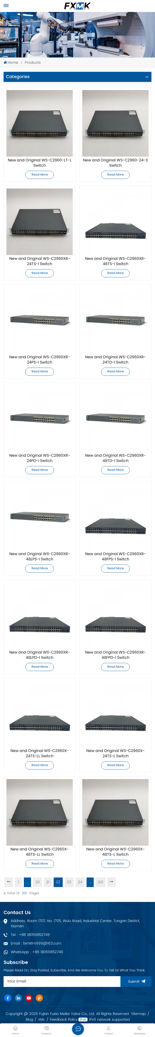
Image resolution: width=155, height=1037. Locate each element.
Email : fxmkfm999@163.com (36, 943)
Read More (39, 174)
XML (41, 1020)
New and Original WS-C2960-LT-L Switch (40, 163)
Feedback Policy (64, 1020)
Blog (29, 1020)
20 (37, 882)
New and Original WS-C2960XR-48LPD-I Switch (39, 655)
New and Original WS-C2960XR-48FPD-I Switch (115, 655)
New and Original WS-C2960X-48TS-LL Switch (39, 852)
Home (11, 63)
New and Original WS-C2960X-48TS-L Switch (115, 852)
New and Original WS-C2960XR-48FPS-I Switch (115, 557)
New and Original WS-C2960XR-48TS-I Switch (115, 261)
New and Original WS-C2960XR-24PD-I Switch (39, 458)
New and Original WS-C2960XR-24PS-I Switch (39, 360)
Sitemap (138, 1014)
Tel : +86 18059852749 (30, 935)
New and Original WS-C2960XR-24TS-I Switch (39, 261)
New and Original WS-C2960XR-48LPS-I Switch (39, 557)
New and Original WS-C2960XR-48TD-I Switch (115, 458)
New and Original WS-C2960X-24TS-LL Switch (39, 753)
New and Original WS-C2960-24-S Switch (115, 163)
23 (69, 882)
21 (47, 882)
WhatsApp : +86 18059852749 (37, 952)
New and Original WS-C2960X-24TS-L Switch (115, 753)
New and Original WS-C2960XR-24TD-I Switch (115, 360)
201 (100, 882)
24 (80, 882)
